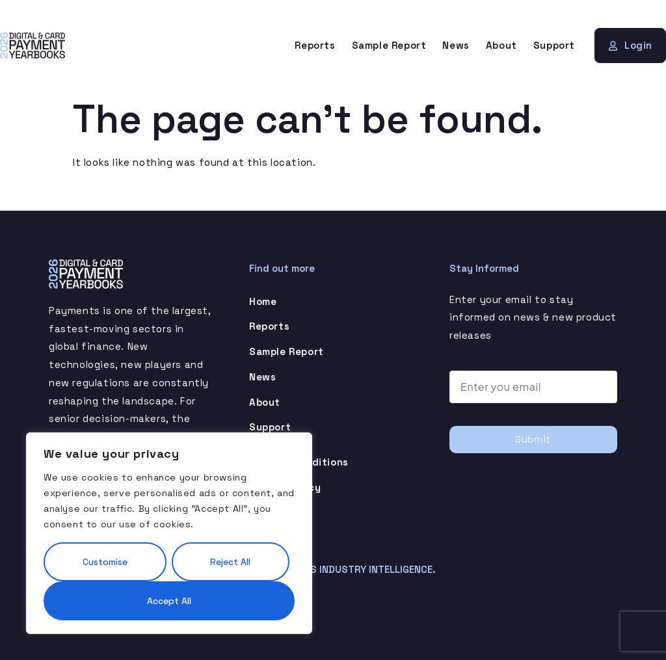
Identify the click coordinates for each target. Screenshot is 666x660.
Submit (533, 439)
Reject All (230, 562)
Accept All (169, 601)
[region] (169, 533)
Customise (105, 562)
